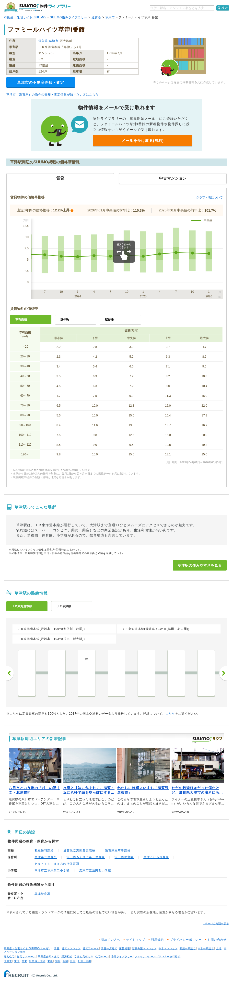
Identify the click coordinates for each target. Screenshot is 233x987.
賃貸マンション (71, 948)
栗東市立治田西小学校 (95, 870)
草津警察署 (42, 894)
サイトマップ (135, 939)
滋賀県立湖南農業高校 (79, 850)
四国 (65, 961)
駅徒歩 (109, 319)
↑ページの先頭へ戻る (216, 923)
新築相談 (66, 956)
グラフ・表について (209, 197)
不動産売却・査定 (48, 956)
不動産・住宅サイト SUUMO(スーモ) (27, 948)
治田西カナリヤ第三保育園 (86, 857)
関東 (24, 961)
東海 (50, 961)
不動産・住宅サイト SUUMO (25, 17)
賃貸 (56, 948)
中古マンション (168, 948)
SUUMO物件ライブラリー (69, 17)
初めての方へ (110, 939)
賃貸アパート (91, 948)
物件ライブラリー (122, 956)
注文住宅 (9, 956)
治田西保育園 (124, 857)
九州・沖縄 (84, 961)
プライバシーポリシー (186, 939)
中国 (72, 961)
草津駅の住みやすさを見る (200, 565)
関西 (57, 961)
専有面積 (21, 319)
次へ (223, 673)
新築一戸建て (188, 948)
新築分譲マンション (144, 948)
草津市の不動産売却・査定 (40, 82)
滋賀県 (96, 17)
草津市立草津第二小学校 (52, 870)
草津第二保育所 (46, 857)
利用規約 (157, 939)
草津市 (110, 17)
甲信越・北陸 (37, 961)
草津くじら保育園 (156, 857)
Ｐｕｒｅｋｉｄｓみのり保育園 (57, 863)
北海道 (8, 961)
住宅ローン (102, 956)
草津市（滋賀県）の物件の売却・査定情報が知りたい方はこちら (52, 94)
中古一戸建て (206, 948)
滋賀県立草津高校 (117, 850)
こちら (170, 713)
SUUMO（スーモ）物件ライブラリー (37, 7)
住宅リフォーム (26, 956)
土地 (218, 948)
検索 (224, 8)
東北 (17, 961)
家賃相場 (124, 948)
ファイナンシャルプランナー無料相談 (157, 956)
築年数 (64, 319)
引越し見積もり (83, 956)
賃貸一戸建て (109, 948)
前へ (10, 673)
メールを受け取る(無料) (143, 140)
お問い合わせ (217, 939)
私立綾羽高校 (44, 850)
